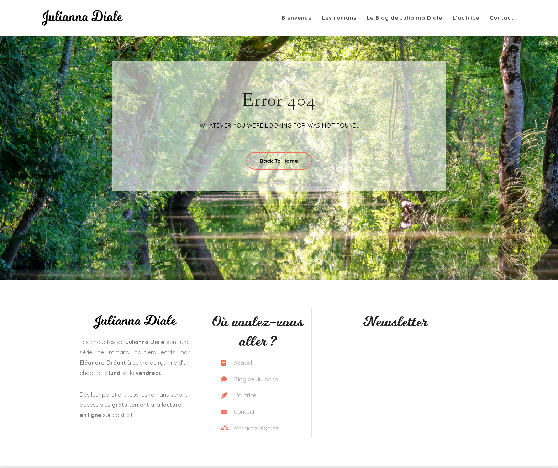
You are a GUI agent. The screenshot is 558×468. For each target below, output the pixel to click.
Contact (502, 17)
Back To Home (279, 161)
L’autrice (466, 17)
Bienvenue (296, 17)
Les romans (339, 17)
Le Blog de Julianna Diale (404, 17)
